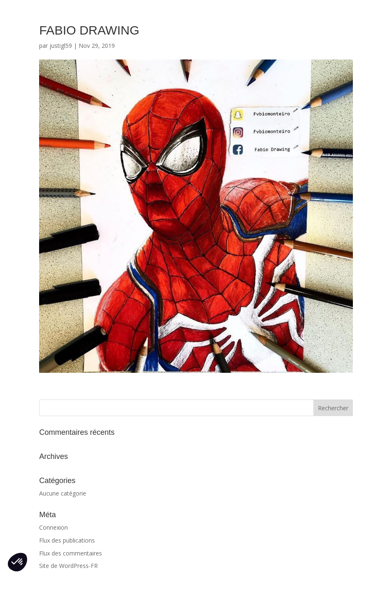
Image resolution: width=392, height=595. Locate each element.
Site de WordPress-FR (68, 566)
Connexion (53, 527)
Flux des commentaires (70, 553)
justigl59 (61, 46)
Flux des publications (67, 540)
